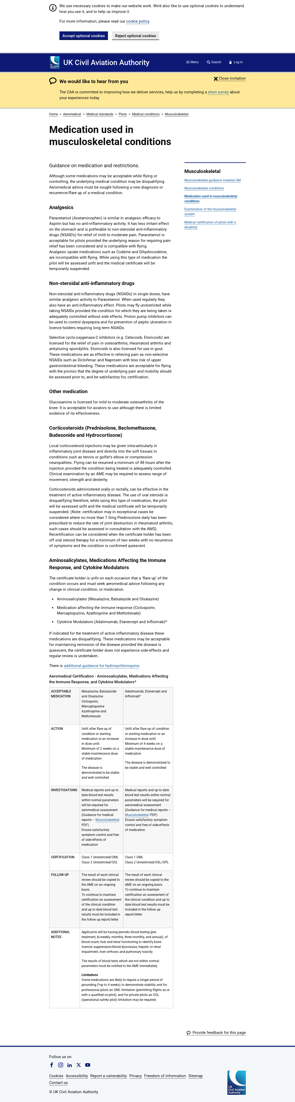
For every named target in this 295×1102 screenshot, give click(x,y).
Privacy (135, 1075)
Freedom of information (165, 1075)
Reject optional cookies (135, 35)
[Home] (54, 63)
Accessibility (77, 1075)
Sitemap (195, 1075)
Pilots (123, 114)
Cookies (56, 1075)
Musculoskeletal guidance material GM (212, 180)
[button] (230, 78)
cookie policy (137, 21)
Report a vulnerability (108, 1075)
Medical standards (99, 114)
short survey (218, 92)
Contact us (58, 1082)
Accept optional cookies (83, 35)
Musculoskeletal (176, 114)
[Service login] (236, 62)
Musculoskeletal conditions (204, 188)
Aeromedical (72, 114)
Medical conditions (146, 114)
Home (53, 114)
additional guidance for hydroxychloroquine (101, 665)
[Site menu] (192, 62)
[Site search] (214, 62)
